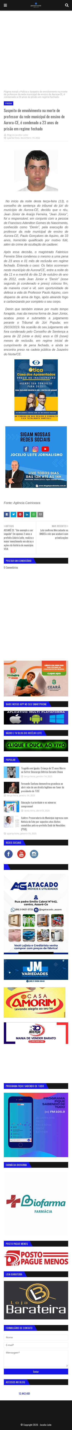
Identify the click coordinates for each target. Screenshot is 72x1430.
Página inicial (11, 91)
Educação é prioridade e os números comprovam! (38, 804)
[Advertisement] (36, 48)
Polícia (23, 91)
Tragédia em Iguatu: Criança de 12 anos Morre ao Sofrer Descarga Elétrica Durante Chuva (43, 770)
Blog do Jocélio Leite (17, 134)
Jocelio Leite (45, 1424)
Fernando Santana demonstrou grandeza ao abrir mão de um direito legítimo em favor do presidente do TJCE (42, 787)
